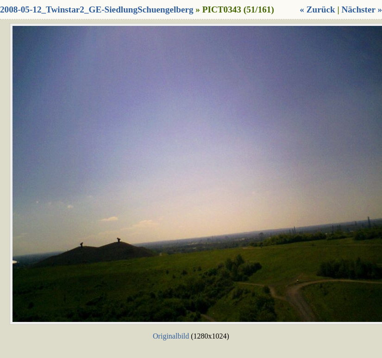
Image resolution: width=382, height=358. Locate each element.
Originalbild (171, 336)
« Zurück (317, 9)
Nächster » (361, 9)
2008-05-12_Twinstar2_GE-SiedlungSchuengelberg (97, 9)
